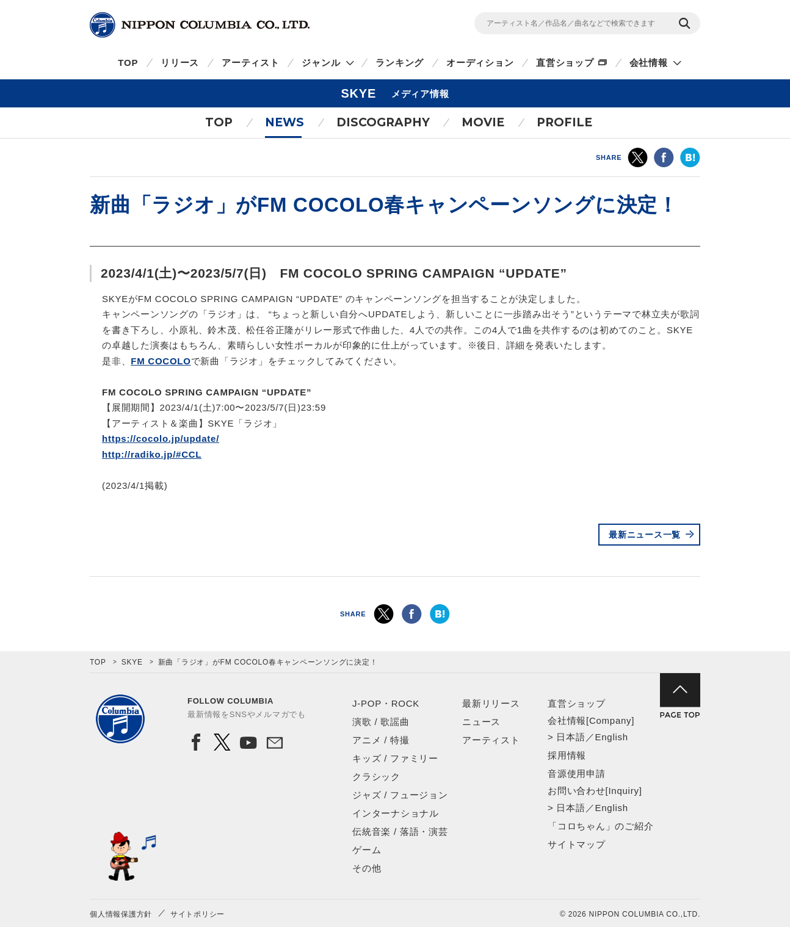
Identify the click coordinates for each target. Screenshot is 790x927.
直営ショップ (565, 62)
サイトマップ (577, 844)
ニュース (481, 721)
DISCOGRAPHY (383, 122)
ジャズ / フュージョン (400, 795)
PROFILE (564, 122)
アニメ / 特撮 (381, 740)
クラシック (376, 776)
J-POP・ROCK (385, 703)
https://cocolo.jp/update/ (160, 438)
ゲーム (366, 850)
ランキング (399, 62)
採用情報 (567, 755)
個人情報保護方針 (121, 914)
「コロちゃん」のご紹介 (600, 826)
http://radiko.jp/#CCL (151, 454)
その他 (366, 868)
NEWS (284, 122)
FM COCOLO (160, 361)
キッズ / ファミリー (395, 758)
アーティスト (251, 62)
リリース (180, 62)
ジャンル (321, 62)
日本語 (570, 737)
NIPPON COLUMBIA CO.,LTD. (200, 25)
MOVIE (483, 122)
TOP (128, 62)
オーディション (479, 62)
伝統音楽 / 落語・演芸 (400, 831)
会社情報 (648, 62)
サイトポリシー (197, 914)
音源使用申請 (577, 773)
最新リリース (491, 703)
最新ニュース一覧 (645, 534)
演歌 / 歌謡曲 (381, 721)
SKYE (132, 662)
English (611, 737)
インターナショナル (395, 813)
